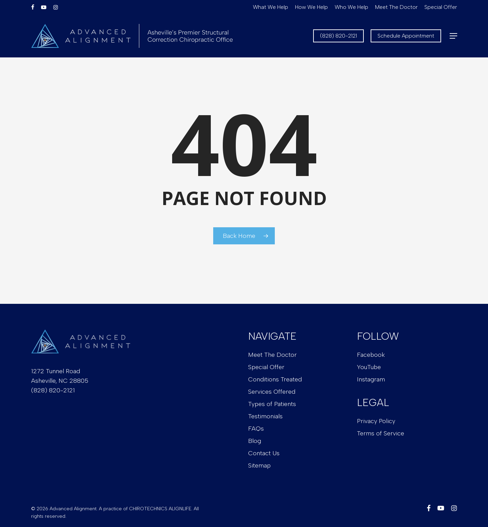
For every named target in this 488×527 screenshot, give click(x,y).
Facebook (371, 355)
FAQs (256, 428)
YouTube (369, 367)
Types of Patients (272, 404)
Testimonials (265, 416)
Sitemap (259, 465)
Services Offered (271, 391)
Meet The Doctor (272, 355)
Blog (254, 441)
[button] (453, 36)
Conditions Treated (275, 379)
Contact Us (264, 453)
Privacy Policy (376, 421)
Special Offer (266, 367)
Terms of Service (380, 433)
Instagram (371, 379)
